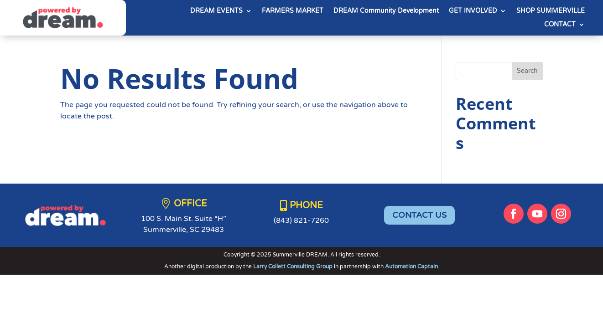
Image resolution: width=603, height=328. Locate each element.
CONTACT (560, 24)
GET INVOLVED (473, 11)
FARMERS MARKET (292, 11)
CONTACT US (419, 215)
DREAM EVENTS (216, 11)
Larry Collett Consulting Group (293, 266)
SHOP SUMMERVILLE (550, 11)
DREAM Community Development (386, 11)
